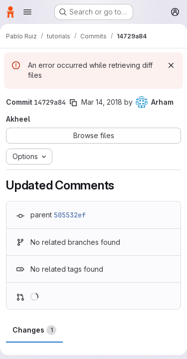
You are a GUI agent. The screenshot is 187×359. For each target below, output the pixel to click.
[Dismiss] (171, 65)
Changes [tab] (34, 330)
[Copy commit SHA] (73, 103)
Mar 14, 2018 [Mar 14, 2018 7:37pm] (101, 102)
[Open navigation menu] (27, 12)
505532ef (70, 214)
